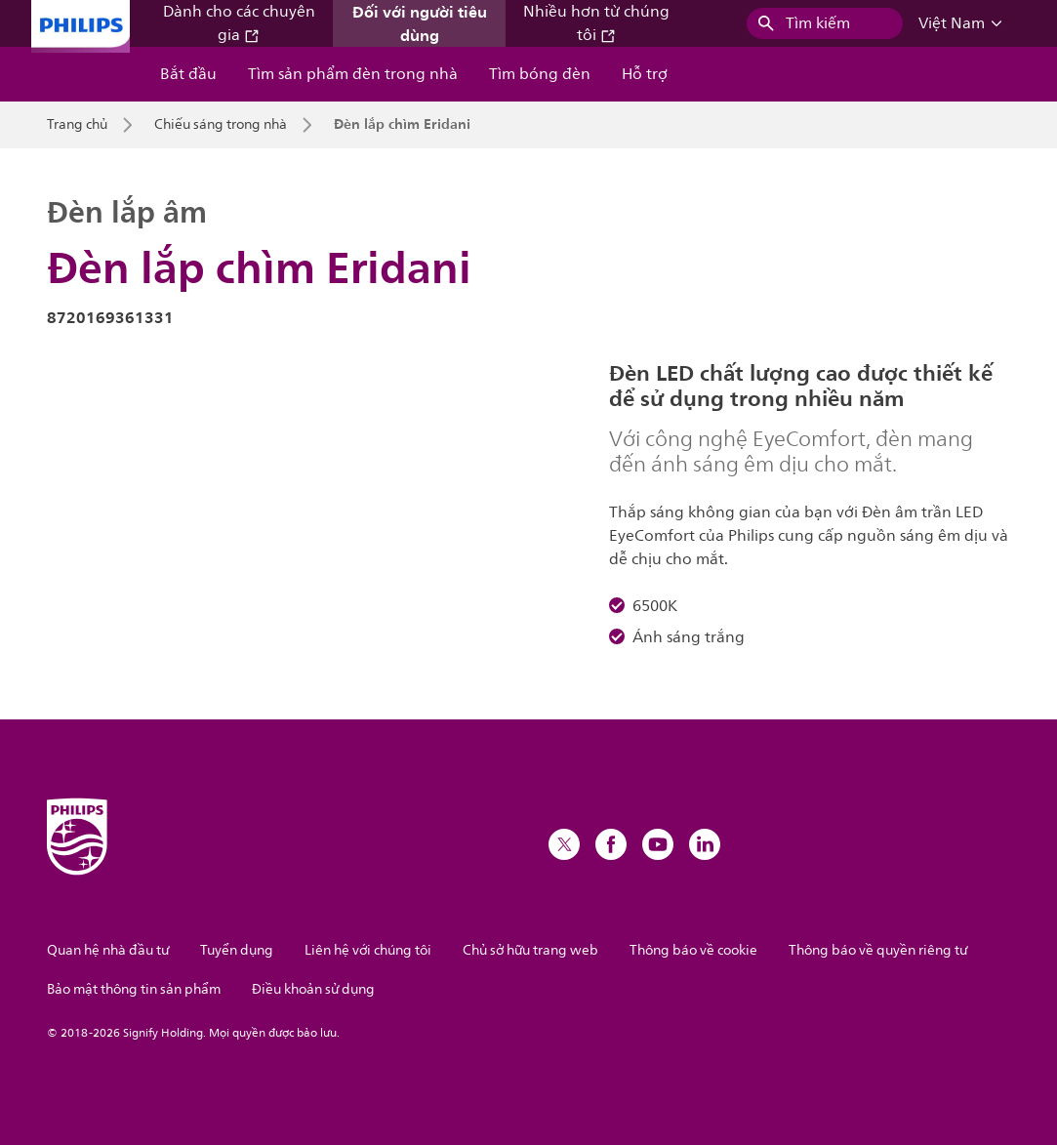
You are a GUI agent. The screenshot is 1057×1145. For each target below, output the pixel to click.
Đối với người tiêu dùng (419, 23)
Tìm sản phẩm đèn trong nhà (353, 74)
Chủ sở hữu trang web (530, 950)
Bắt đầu (188, 74)
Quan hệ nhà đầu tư (108, 950)
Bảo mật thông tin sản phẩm (134, 989)
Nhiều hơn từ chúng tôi (596, 23)
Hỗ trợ (645, 74)
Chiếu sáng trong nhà (220, 125)
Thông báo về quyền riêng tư (878, 950)
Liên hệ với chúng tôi (368, 950)
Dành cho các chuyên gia (239, 23)
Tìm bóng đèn (539, 74)
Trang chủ (77, 125)
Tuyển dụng (236, 950)
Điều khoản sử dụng (313, 989)
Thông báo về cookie (693, 950)
